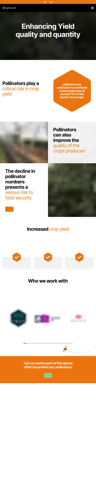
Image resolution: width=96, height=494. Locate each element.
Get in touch (9, 209)
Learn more (48, 375)
